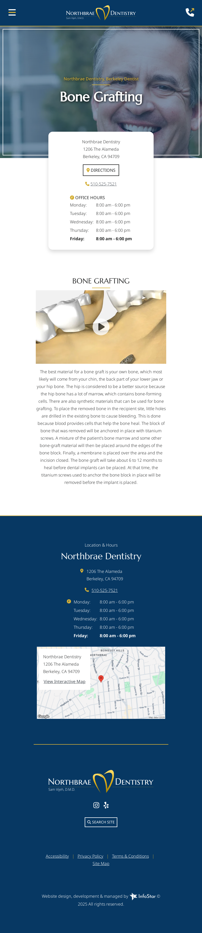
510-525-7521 (103, 184)
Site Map (101, 863)
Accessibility (57, 856)
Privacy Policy (90, 856)
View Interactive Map (64, 681)
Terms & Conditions (130, 856)
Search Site (101, 821)
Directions (101, 170)
